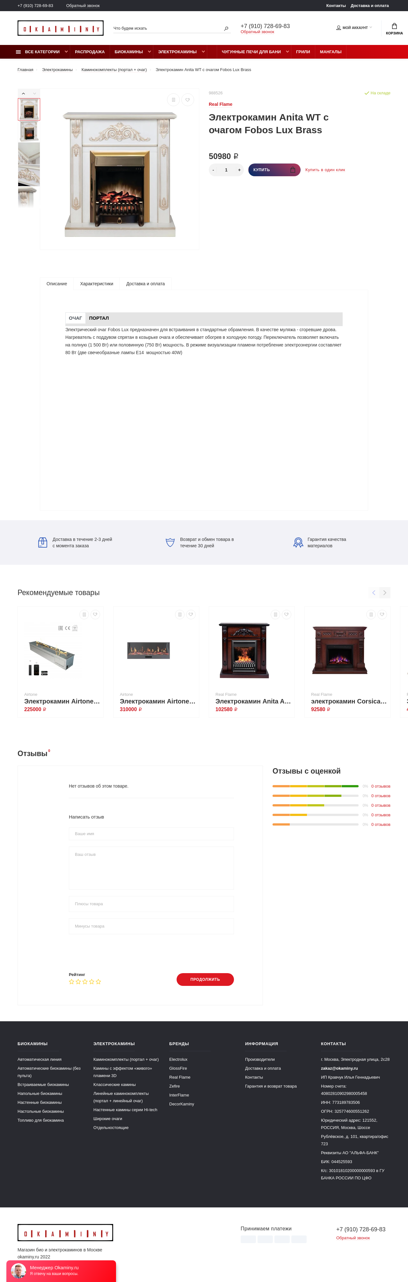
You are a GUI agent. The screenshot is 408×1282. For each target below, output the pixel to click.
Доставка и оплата (370, 5)
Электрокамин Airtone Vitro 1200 (158, 701)
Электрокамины (177, 51)
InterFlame (179, 1095)
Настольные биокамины (41, 1111)
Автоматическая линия (40, 1059)
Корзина (394, 29)
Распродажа (90, 51)
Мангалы (331, 51)
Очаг (75, 318)
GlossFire (178, 1068)
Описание (57, 283)
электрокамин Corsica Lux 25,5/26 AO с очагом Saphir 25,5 (349, 701)
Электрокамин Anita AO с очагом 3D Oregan (253, 701)
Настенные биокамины (40, 1102)
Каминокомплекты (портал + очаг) (126, 1059)
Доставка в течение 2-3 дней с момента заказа (75, 542)
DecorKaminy (181, 1104)
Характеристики (96, 283)
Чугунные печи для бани (251, 51)
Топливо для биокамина (41, 1120)
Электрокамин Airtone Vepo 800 (62, 701)
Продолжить (205, 979)
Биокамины (129, 51)
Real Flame (179, 1077)
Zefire (174, 1086)
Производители (260, 1059)
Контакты (336, 5)
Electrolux (178, 1059)
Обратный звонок (83, 5)
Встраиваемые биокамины (43, 1084)
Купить (274, 170)
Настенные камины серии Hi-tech (125, 1109)
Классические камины (114, 1084)
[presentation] (117, 953)
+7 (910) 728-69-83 (35, 5)
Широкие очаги (107, 1118)
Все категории (38, 51)
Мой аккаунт (352, 27)
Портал (99, 318)
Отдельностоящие (111, 1127)
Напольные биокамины (40, 1093)
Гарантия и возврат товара (271, 1086)
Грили (303, 51)
